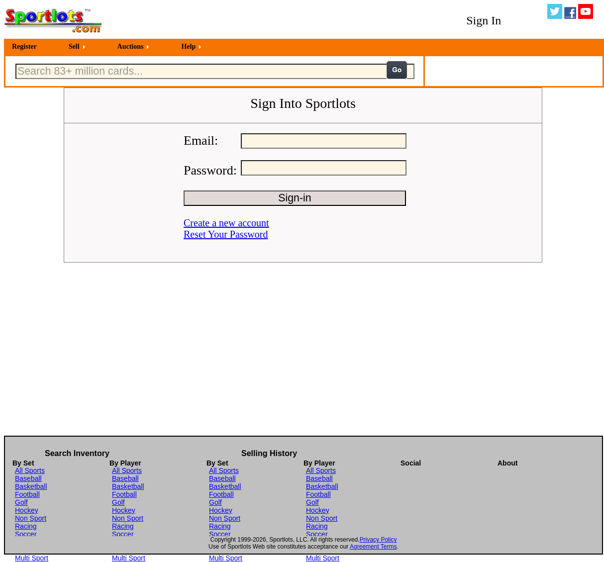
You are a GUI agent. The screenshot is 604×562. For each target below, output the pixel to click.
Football (27, 494)
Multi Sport (31, 558)
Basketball (31, 486)
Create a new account (226, 222)
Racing (26, 526)
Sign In (483, 20)
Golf (21, 502)
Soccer (26, 534)
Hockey (26, 510)
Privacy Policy (378, 539)
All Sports (30, 470)
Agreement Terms (373, 546)
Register (24, 46)
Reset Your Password (226, 234)
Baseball (28, 478)
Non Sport (30, 518)
